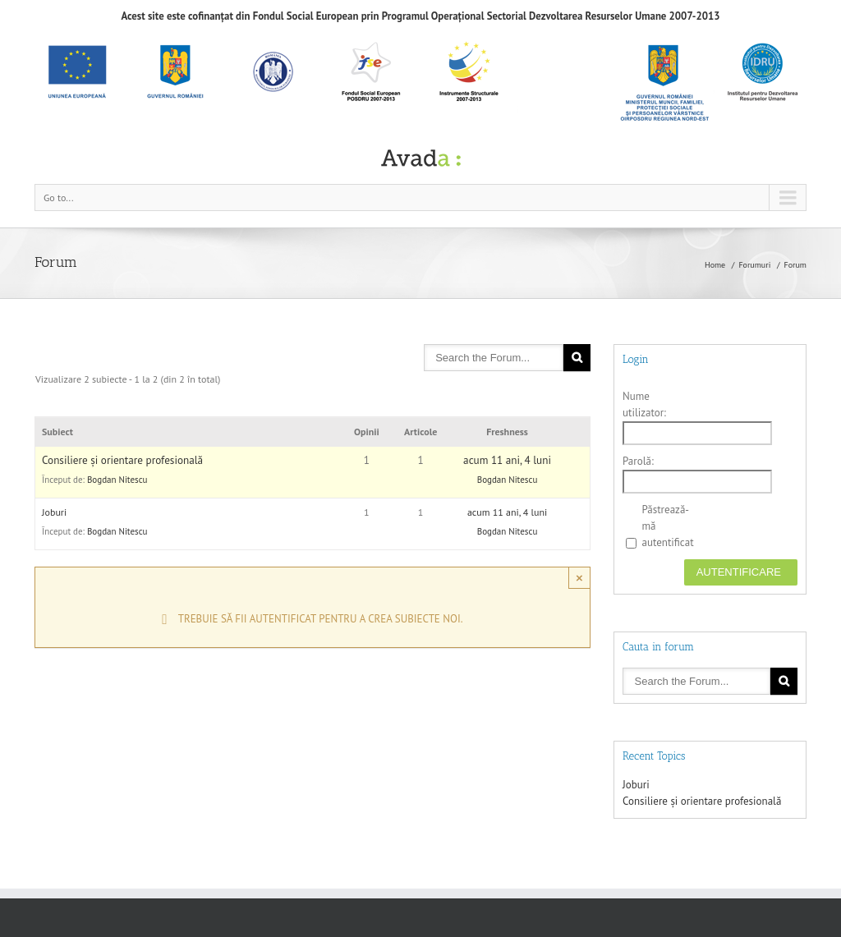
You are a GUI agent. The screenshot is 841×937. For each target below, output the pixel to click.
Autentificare (738, 572)
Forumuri (754, 265)
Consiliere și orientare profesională (122, 460)
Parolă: (638, 461)
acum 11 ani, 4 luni (507, 460)
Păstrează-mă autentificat (667, 526)
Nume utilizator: (644, 404)
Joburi (54, 512)
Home (715, 265)
